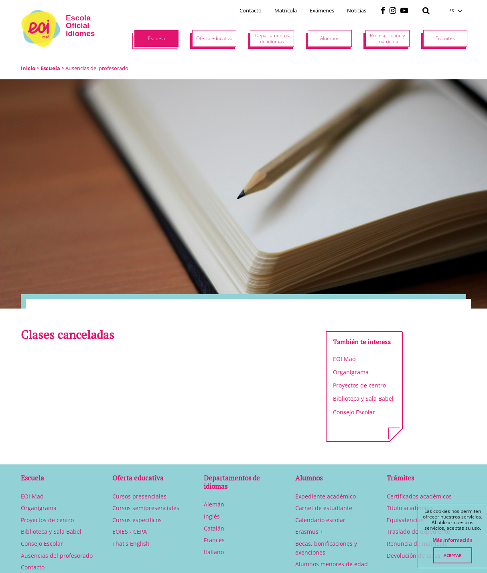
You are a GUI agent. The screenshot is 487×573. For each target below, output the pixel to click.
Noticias (356, 10)
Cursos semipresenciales (145, 508)
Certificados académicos (419, 496)
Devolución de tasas (413, 555)
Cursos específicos (137, 520)
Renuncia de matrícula (417, 543)
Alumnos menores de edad (331, 564)
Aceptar (453, 555)
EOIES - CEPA (129, 531)
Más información (452, 540)
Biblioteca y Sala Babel (363, 398)
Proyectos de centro (359, 385)
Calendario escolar (320, 520)
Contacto (250, 10)
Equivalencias (405, 520)
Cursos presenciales (139, 496)
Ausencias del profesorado (57, 555)
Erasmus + (309, 531)
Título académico (409, 508)
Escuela (50, 68)
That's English (131, 543)
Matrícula (285, 10)
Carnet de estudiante (323, 508)
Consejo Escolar (354, 412)
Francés (214, 540)
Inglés (212, 516)
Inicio (28, 68)
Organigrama (351, 372)
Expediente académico (325, 496)
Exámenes (322, 10)
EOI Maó (344, 359)
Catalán (214, 528)
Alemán (214, 504)
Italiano (214, 552)
